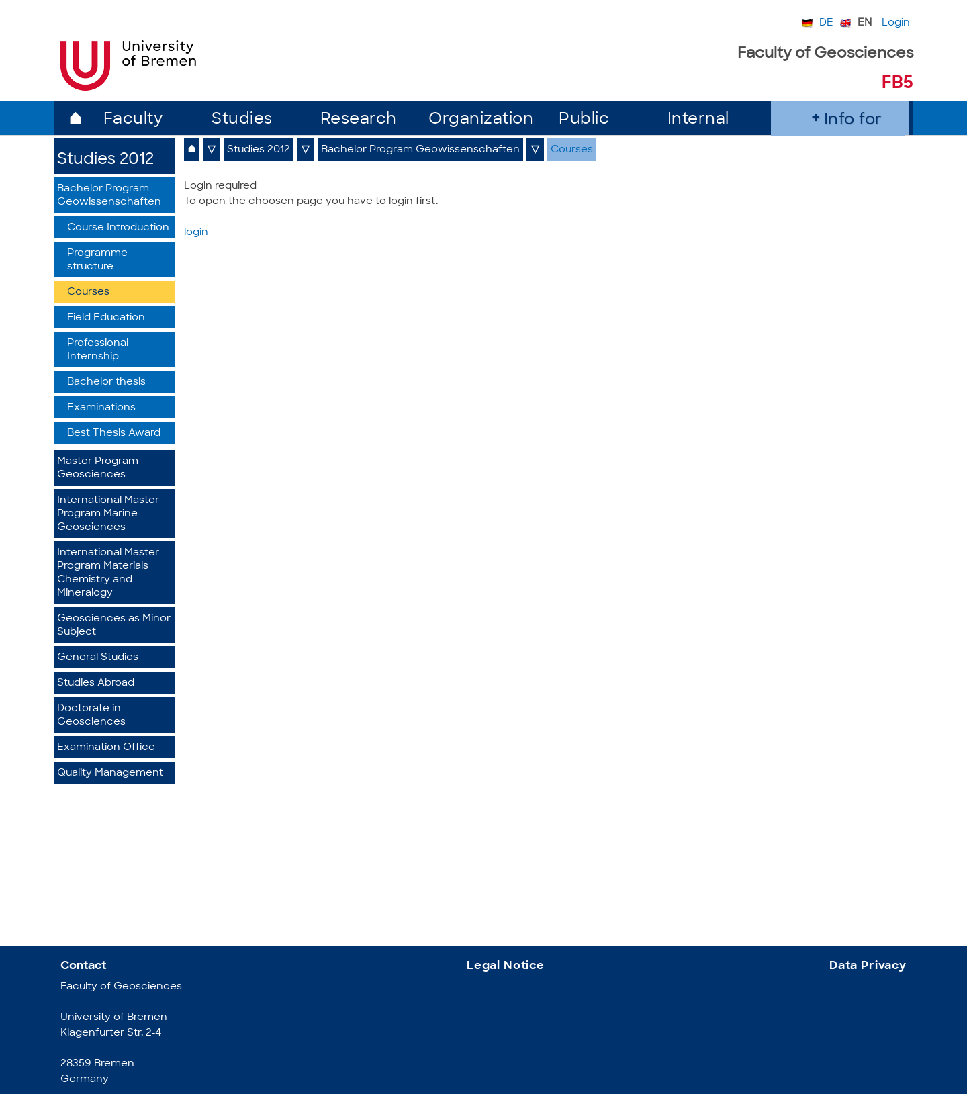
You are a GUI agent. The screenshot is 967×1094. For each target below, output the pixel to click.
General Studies (97, 658)
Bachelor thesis (106, 382)
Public (584, 120)
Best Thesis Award (113, 433)
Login (896, 23)
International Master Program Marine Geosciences (108, 514)
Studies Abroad (95, 683)
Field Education (106, 318)
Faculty (133, 120)
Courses (88, 292)
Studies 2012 (105, 160)
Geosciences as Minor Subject (114, 625)
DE (826, 23)
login (196, 233)
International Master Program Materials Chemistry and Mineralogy (108, 573)
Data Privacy (868, 966)
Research (358, 120)
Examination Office (106, 748)
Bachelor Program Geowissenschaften (109, 196)
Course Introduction (118, 228)
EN (865, 23)
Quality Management (110, 773)
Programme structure (97, 260)
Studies (242, 120)
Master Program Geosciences (97, 468)
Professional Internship (97, 350)
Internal (698, 120)
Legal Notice (506, 966)
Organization (480, 120)
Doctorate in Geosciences (91, 715)
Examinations (101, 408)
